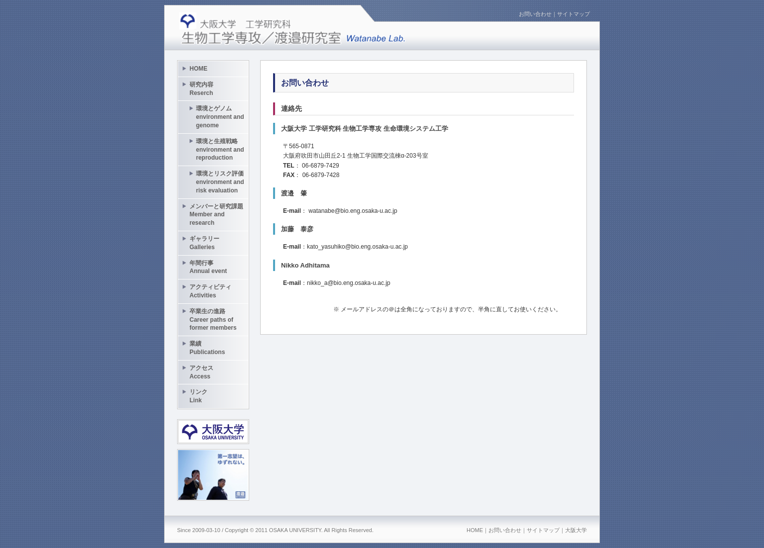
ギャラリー (204, 243)
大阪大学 (576, 530)
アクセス (201, 372)
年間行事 (208, 267)
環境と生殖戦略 (220, 150)
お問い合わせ (535, 14)
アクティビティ (210, 291)
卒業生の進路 (213, 320)
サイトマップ (573, 14)
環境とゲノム (220, 117)
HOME (198, 68)
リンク (198, 396)
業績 (207, 348)
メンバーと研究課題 (216, 215)
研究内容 (201, 88)
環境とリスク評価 (220, 182)
